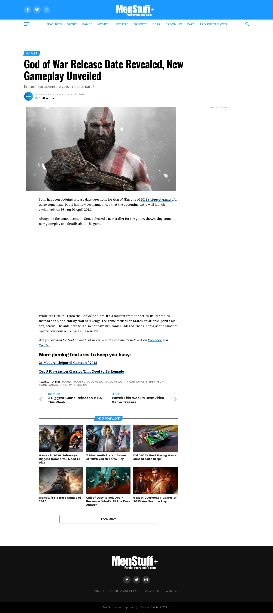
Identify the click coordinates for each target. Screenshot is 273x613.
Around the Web (213, 24)
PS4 (152, 381)
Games (87, 24)
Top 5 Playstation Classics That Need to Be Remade (82, 371)
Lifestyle (121, 24)
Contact (172, 591)
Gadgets (140, 24)
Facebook (155, 340)
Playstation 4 (137, 381)
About (99, 591)
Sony (161, 381)
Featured (54, 24)
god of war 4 (116, 381)
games (67, 381)
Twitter (44, 345)
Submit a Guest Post (125, 591)
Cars (191, 24)
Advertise (153, 591)
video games (78, 385)
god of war (96, 381)
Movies (103, 24)
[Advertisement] (136, 38)
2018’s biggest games (156, 199)
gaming (80, 381)
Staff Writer (46, 98)
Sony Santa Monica (53, 385)
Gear (156, 24)
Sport (72, 24)
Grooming (173, 24)
